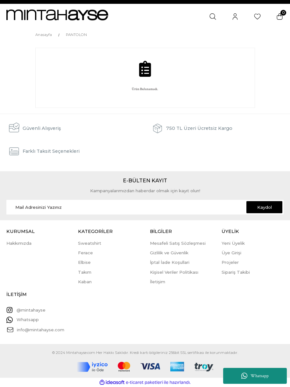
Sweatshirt (89, 243)
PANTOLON (76, 34)
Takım (84, 272)
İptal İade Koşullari (169, 262)
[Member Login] (235, 16)
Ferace (85, 252)
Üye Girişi (231, 252)
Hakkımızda (19, 243)
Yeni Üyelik (233, 243)
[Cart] (280, 16)
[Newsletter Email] (145, 207)
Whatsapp (255, 375)
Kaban (85, 281)
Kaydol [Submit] (264, 207)
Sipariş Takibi (236, 272)
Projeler (230, 262)
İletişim (157, 281)
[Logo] (57, 15)
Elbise (84, 262)
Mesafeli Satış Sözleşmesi (178, 243)
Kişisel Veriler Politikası (174, 272)
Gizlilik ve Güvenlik (169, 252)
